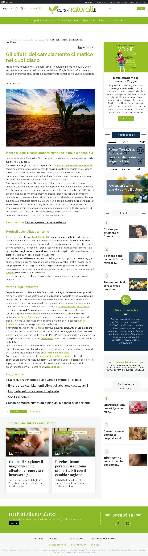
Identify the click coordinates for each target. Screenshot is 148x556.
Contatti (55, 538)
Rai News (39, 327)
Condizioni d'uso (57, 544)
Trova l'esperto (67, 20)
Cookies (95, 544)
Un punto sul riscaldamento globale (34, 391)
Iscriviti (35, 9)
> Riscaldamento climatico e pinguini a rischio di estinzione (48, 402)
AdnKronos (47, 338)
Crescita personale (130, 2)
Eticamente (115, 2)
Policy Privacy (78, 544)
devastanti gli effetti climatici (55, 356)
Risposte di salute (109, 20)
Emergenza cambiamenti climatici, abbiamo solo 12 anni (48, 385)
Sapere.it (143, 2)
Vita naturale (18, 410)
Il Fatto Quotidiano (29, 317)
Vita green (35, 410)
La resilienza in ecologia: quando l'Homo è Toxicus (45, 379)
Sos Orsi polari (18, 396)
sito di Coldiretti (39, 237)
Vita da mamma (101, 2)
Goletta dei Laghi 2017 (56, 352)
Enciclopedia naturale (38, 20)
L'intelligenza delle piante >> (45, 222)
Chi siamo (37, 538)
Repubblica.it (54, 366)
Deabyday (89, 2)
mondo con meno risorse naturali (73, 165)
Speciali (87, 20)
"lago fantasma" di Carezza (73, 306)
